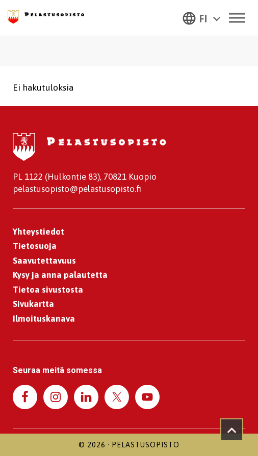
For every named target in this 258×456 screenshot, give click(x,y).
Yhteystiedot (38, 231)
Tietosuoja (35, 246)
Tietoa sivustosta (48, 289)
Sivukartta (33, 304)
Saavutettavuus (44, 260)
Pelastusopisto (145, 445)
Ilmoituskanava (44, 319)
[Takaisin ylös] (231, 429)
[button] (201, 18)
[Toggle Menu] (237, 17)
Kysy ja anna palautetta (60, 275)
